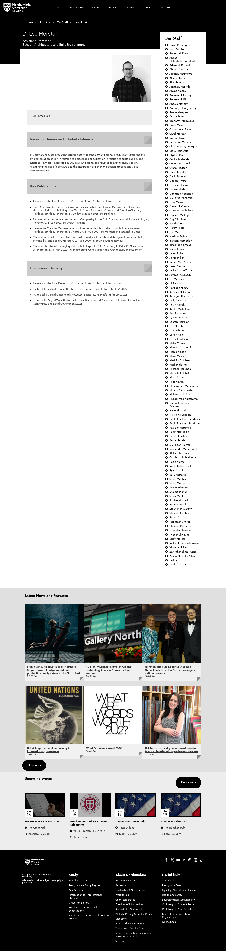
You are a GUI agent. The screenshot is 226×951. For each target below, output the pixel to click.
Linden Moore (177, 330)
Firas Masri (176, 202)
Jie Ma (173, 560)
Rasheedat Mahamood (183, 449)
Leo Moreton (82, 22)
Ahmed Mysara (178, 69)
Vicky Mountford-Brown (184, 543)
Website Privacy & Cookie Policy (133, 914)
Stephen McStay (179, 513)
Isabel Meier (176, 249)
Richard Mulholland (181, 453)
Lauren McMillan (179, 322)
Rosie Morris (177, 462)
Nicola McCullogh (180, 415)
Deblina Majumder (180, 185)
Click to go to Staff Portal (176, 909)
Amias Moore (177, 91)
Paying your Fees (171, 885)
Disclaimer (121, 919)
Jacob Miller (176, 253)
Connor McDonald (180, 164)
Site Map (120, 941)
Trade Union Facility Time (129, 928)
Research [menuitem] (113, 8)
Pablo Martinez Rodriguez (185, 423)
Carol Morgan (177, 134)
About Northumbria (130, 875)
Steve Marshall (178, 517)
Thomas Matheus (180, 526)
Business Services (125, 881)
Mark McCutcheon (180, 360)
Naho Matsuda (178, 410)
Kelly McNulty (177, 300)
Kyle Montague (178, 318)
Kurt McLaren (177, 313)
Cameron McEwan (180, 129)
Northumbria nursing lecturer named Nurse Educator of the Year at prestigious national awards (170, 670)
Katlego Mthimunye (181, 296)
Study (73, 875)
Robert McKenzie (179, 53)
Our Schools (76, 890)
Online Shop (169, 922)
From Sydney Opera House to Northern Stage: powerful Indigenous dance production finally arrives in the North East (53, 670)
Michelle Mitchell (179, 373)
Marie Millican (177, 356)
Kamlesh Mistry (178, 288)
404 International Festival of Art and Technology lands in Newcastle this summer (108, 670)
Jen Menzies (176, 279)
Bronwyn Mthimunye (181, 121)
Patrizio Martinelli (180, 428)
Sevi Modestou (178, 488)
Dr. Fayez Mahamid (180, 198)
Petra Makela (177, 440)
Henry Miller (176, 228)
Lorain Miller (176, 335)
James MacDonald (180, 262)
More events (188, 782)
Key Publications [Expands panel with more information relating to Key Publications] (43, 186)
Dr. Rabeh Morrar (179, 445)
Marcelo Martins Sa (181, 347)
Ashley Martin (177, 116)
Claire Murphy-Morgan (183, 147)
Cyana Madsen (178, 168)
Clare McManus (178, 151)
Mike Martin (176, 377)
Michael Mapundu (180, 369)
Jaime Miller (176, 258)
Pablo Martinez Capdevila (185, 419)
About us (45, 22)
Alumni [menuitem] (146, 8)
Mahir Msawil (177, 343)
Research (120, 885)
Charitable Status (125, 900)
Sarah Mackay (177, 479)
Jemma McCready (180, 275)
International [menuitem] (76, 8)
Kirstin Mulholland (180, 309)
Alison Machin (177, 78)
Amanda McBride (179, 87)
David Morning (178, 176)
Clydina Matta (177, 155)
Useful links (171, 875)
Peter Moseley (178, 436)
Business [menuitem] (96, 8)
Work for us (122, 895)
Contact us (168, 881)
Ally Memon (176, 82)
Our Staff (62, 22)
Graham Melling (179, 215)
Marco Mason (177, 352)
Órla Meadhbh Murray (182, 457)
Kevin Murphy (177, 305)
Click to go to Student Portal (178, 904)
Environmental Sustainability (178, 900)
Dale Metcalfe (177, 172)
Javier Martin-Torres (181, 270)
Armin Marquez (178, 112)
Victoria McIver (178, 547)
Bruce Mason (177, 125)
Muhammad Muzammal (183, 399)
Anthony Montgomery (182, 108)
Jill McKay (175, 283)
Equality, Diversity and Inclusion (180, 890)
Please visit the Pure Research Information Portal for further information (77, 201)
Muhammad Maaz (180, 394)
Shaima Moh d (178, 492)
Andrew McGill (178, 99)
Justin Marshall (178, 564)
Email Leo (44, 116)
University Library (79, 903)
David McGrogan (179, 45)
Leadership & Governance (130, 890)
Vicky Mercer (177, 539)
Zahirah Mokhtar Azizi (182, 552)
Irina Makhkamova (180, 245)
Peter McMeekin (179, 432)
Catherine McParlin (180, 142)
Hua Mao (174, 232)
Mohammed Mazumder (183, 386)
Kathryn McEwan (179, 292)
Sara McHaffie (177, 475)
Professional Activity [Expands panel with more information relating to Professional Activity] (46, 268)
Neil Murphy (176, 49)
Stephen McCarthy (180, 509)
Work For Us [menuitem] (164, 8)
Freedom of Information (129, 904)
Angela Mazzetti (179, 104)
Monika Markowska (181, 390)
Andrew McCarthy (180, 95)
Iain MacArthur (178, 236)
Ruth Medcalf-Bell (180, 466)
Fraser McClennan (180, 206)
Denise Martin (177, 189)
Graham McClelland (181, 211)
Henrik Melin (176, 223)
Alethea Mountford (180, 74)
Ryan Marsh (176, 470)
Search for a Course (80, 881)
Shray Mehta (176, 496)
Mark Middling (178, 365)
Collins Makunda (179, 159)
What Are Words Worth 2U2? (104, 748)
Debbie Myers (177, 181)
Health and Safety (172, 895)
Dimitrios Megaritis (181, 194)
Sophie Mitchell (178, 500)
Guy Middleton (178, 219)
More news (34, 765)
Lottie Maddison (179, 339)
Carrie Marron (177, 138)
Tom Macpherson (180, 530)
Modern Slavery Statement (130, 924)
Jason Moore (177, 266)
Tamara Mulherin (179, 522)
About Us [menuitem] (130, 8)
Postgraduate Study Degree (84, 885)
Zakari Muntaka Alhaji (182, 556)
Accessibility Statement (128, 909)
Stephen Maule (178, 505)
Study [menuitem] (58, 8)
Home (29, 22)
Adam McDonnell (179, 65)
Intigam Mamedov (180, 241)
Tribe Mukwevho (179, 535)
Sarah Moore (177, 483)
